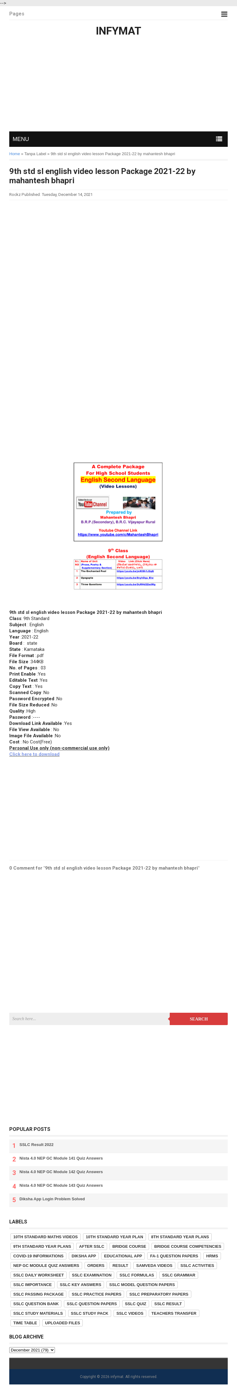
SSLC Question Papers (92, 1303)
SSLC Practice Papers (96, 1294)
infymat (116, 1377)
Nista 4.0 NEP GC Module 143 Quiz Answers (61, 1185)
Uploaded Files (62, 1323)
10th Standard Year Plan (114, 1237)
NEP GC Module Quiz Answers (46, 1265)
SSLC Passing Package (38, 1294)
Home (14, 153)
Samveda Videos (154, 1265)
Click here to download (34, 754)
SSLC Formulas (136, 1275)
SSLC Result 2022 (36, 1144)
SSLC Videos (129, 1313)
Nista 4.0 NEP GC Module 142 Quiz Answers (61, 1171)
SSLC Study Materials (38, 1313)
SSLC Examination (91, 1275)
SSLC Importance (32, 1284)
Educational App (123, 1256)
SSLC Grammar (178, 1275)
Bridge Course (129, 1246)
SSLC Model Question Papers (142, 1284)
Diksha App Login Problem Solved (52, 1199)
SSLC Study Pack (90, 1313)
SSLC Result (168, 1303)
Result (120, 1265)
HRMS (212, 1256)
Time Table (25, 1323)
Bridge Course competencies (187, 1246)
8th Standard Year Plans (180, 1237)
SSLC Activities (197, 1265)
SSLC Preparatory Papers (158, 1294)
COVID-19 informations (38, 1256)
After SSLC (91, 1246)
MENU (21, 139)
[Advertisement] (118, 85)
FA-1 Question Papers (174, 1256)
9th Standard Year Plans (42, 1246)
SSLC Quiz (135, 1303)
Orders (96, 1265)
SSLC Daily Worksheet (38, 1275)
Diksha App (84, 1256)
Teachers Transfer (174, 1313)
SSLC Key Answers (80, 1284)
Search (199, 1019)
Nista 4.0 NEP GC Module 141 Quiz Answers (61, 1158)
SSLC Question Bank (36, 1303)
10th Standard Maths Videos (45, 1237)
